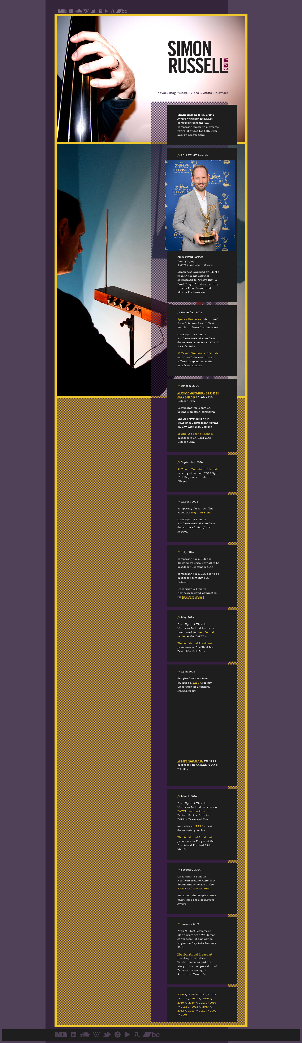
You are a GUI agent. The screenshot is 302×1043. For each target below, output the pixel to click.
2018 (191, 1002)
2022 (184, 998)
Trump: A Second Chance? (195, 433)
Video (194, 93)
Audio (207, 93)
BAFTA (197, 682)
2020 (205, 998)
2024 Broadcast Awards (193, 888)
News (161, 93)
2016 (213, 1002)
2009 (213, 1010)
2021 (195, 998)
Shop (183, 93)
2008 (184, 1014)
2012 (180, 1010)
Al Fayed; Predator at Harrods (198, 353)
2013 (205, 1006)
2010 (202, 1010)
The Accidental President (194, 643)
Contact (222, 93)
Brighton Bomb (201, 512)
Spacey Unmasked (190, 319)
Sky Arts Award (193, 596)
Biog (172, 93)
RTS (198, 826)
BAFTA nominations (191, 811)
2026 (180, 994)
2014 (195, 1006)
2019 (180, 1002)
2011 (191, 1010)
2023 (213, 994)
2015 (184, 1006)
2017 (202, 1002)
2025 (191, 994)
